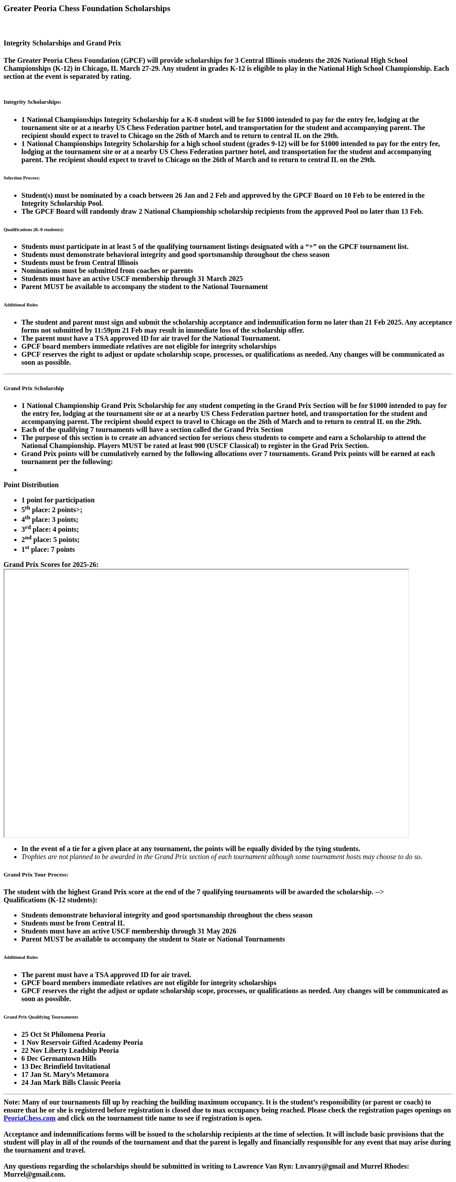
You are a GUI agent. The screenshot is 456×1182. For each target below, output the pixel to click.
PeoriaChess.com (30, 1118)
